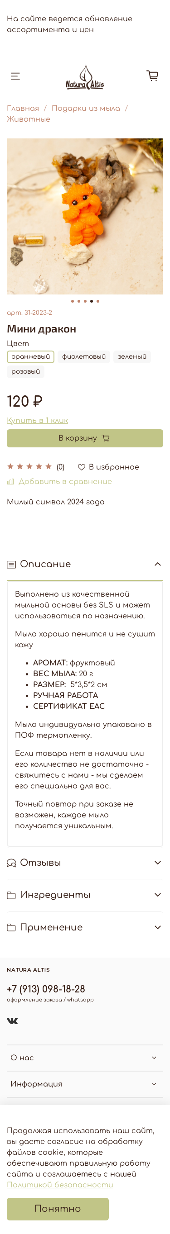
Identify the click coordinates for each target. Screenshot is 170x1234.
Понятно (57, 1209)
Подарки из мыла (86, 108)
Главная (23, 108)
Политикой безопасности (60, 1185)
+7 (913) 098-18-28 (46, 989)
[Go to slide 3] (85, 301)
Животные (28, 119)
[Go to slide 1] (72, 301)
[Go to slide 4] (91, 301)
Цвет (18, 344)
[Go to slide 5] (98, 301)
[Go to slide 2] (79, 301)
